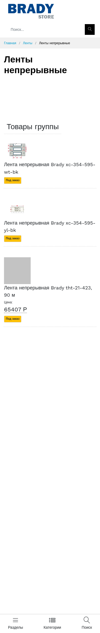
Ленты (27, 43)
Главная (10, 43)
